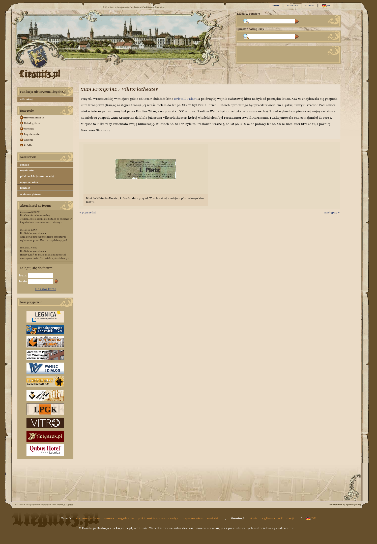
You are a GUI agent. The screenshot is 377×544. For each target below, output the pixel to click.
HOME (275, 5)
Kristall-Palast (185, 99)
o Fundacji (26, 99)
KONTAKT (292, 5)
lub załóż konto (45, 289)
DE (326, 6)
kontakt (25, 188)
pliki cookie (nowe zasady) (37, 176)
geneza (24, 165)
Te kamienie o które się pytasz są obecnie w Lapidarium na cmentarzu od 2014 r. (46, 219)
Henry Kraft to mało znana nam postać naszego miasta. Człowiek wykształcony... (44, 254)
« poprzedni (87, 212)
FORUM (309, 5)
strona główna (30, 194)
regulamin (27, 170)
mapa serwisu (29, 182)
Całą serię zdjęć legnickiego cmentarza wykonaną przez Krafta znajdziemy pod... (44, 237)
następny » (332, 212)
